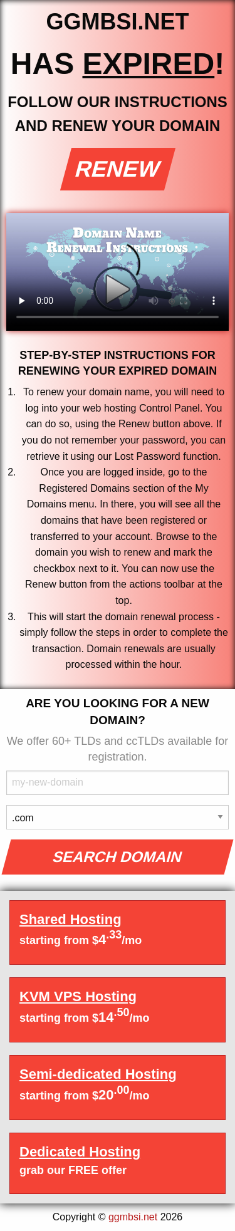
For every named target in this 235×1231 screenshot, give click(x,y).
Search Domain (117, 856)
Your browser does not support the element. (117, 272)
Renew (117, 169)
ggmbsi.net (132, 1217)
